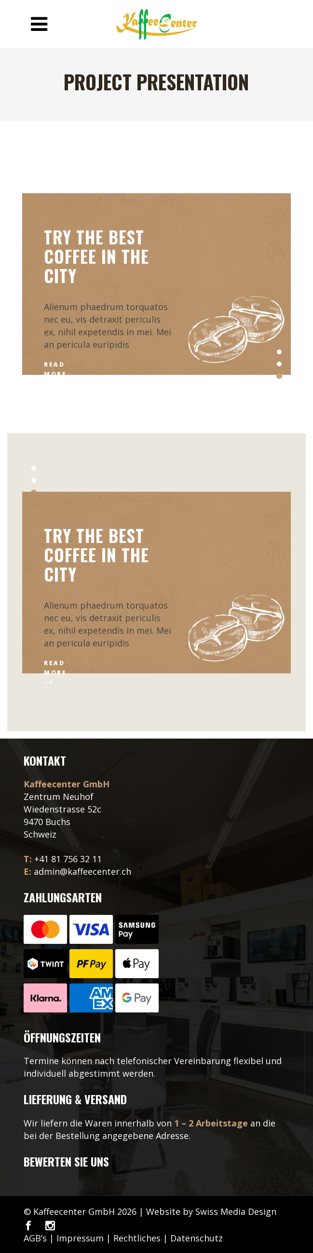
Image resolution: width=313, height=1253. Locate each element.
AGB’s (35, 1238)
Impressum (80, 1238)
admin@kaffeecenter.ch (82, 871)
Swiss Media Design (235, 1211)
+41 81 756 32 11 (68, 859)
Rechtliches (137, 1238)
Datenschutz (196, 1238)
